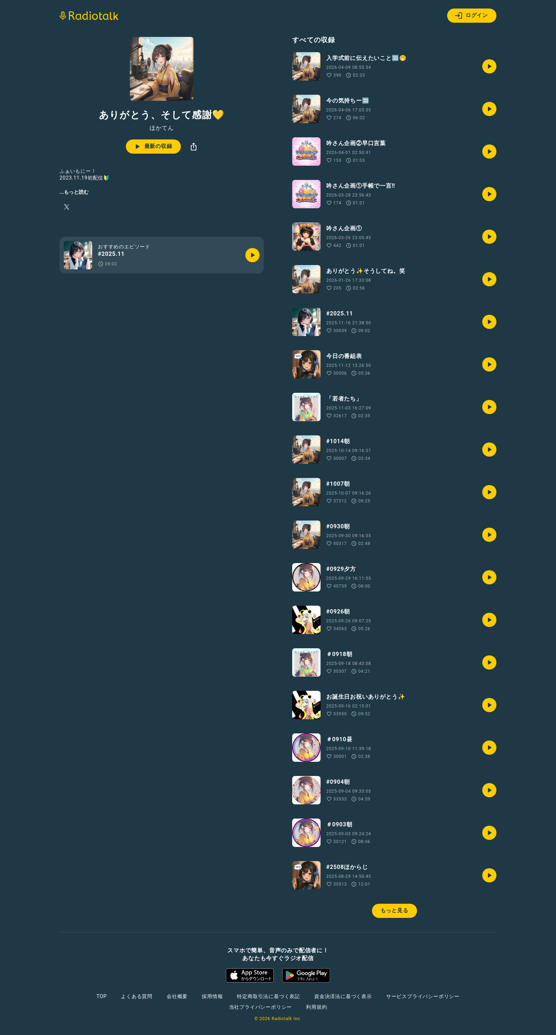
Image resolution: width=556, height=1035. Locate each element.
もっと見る (394, 910)
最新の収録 (152, 146)
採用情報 (212, 996)
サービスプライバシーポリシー (423, 996)
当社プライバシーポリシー (260, 1007)
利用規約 (316, 1007)
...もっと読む (74, 192)
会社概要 (177, 996)
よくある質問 (136, 996)
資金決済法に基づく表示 (343, 996)
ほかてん (161, 128)
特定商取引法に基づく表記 (268, 996)
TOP (101, 996)
